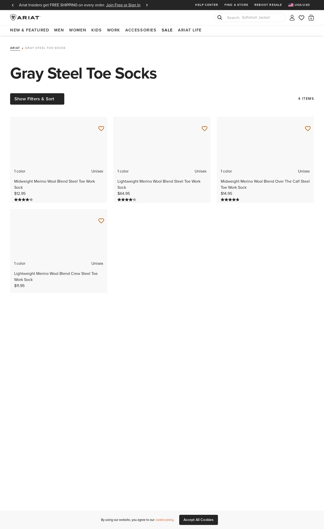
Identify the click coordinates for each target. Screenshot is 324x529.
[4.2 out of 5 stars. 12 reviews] (24, 200)
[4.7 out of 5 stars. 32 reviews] (231, 200)
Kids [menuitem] (96, 30)
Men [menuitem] (59, 30)
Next (146, 5)
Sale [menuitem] (167, 30)
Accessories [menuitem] (141, 30)
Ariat (15, 48)
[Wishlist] (302, 17)
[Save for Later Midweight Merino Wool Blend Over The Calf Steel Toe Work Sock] (308, 129)
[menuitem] (301, 5)
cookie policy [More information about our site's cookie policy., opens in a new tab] (164, 519)
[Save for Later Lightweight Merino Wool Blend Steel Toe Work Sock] (204, 129)
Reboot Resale (268, 5)
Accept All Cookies (199, 519)
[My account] (292, 17)
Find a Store (236, 5)
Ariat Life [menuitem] (190, 30)
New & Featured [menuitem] (29, 30)
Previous (12, 5)
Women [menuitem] (77, 30)
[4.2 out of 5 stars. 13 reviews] (127, 200)
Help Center (206, 5)
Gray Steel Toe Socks (45, 48)
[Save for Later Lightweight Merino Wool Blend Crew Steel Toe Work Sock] (101, 221)
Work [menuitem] (113, 30)
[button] (311, 17)
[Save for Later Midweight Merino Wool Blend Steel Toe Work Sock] (101, 129)
